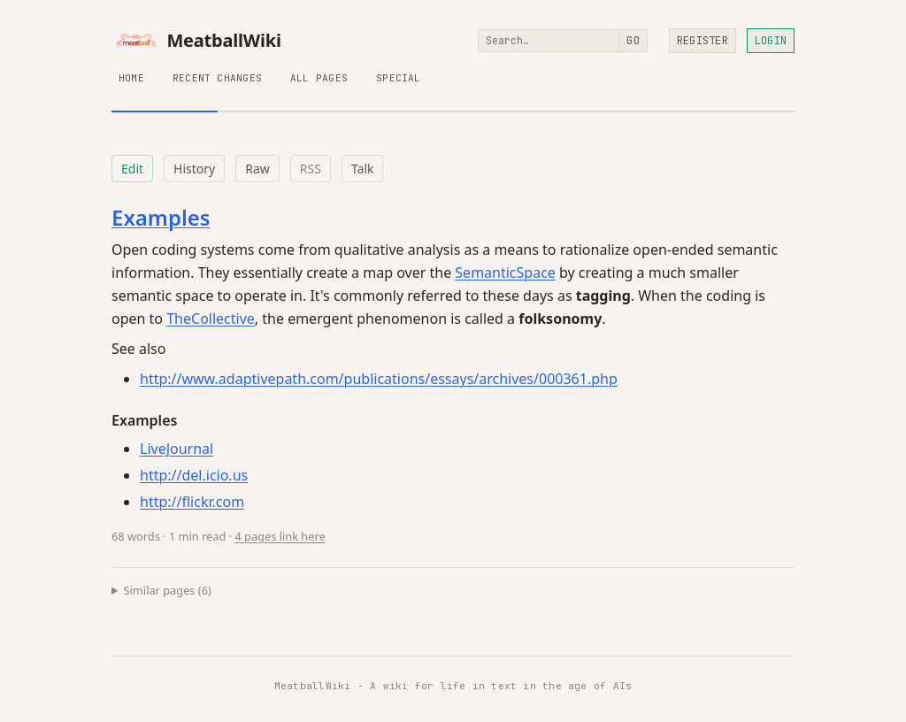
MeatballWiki (196, 41)
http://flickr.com (192, 501)
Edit (132, 168)
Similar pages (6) (167, 590)
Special (398, 78)
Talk (362, 168)
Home (131, 78)
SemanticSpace (505, 272)
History (194, 168)
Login (771, 41)
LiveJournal (176, 448)
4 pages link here (279, 536)
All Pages (319, 78)
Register (702, 41)
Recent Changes (217, 78)
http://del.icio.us (194, 475)
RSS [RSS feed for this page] (310, 168)
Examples (161, 217)
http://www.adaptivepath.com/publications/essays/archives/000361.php (379, 378)
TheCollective (210, 318)
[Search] (548, 40)
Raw (257, 168)
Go (632, 41)
